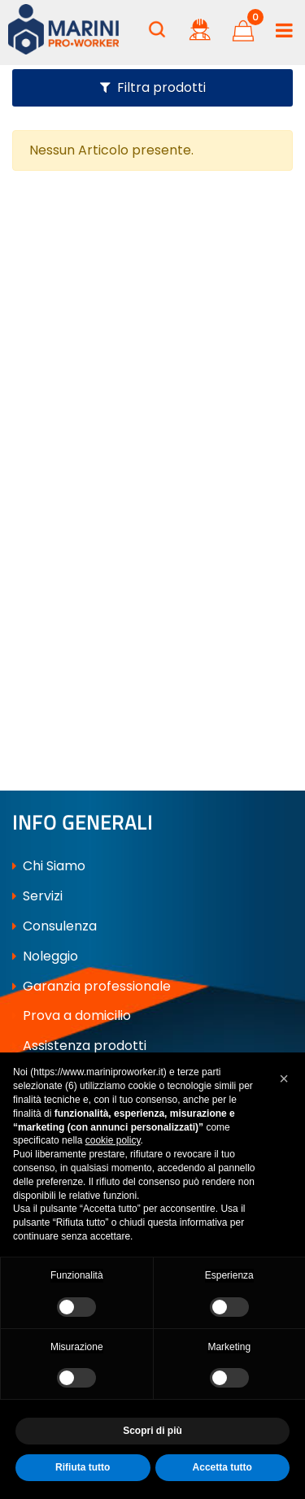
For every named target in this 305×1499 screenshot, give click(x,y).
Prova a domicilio (71, 1015)
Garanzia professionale (91, 986)
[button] (157, 29)
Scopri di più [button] (152, 1430)
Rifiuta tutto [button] (82, 1467)
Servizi (37, 896)
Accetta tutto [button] (222, 1467)
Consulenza (54, 926)
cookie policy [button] (113, 1140)
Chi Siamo (48, 865)
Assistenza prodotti (79, 1045)
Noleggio (45, 956)
